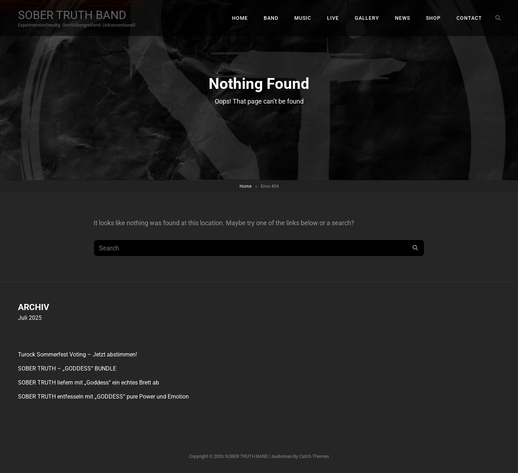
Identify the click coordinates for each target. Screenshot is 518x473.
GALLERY (367, 18)
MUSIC (302, 18)
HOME (240, 18)
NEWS (402, 18)
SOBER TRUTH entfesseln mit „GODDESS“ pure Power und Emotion (103, 396)
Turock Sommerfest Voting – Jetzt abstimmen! (77, 354)
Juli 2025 (30, 317)
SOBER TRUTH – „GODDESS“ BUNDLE (67, 368)
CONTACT (469, 18)
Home (245, 186)
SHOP (433, 18)
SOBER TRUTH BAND (72, 15)
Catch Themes (314, 456)
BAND (271, 18)
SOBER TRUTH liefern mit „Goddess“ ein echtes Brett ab (88, 382)
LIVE (333, 18)
